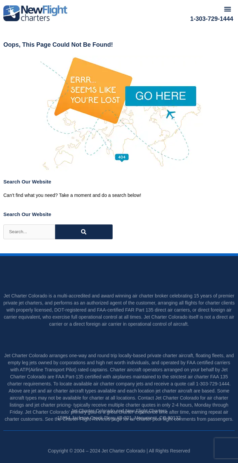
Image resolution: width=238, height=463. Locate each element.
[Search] (84, 231)
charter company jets (122, 395)
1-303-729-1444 (211, 18)
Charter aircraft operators (136, 381)
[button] (227, 8)
